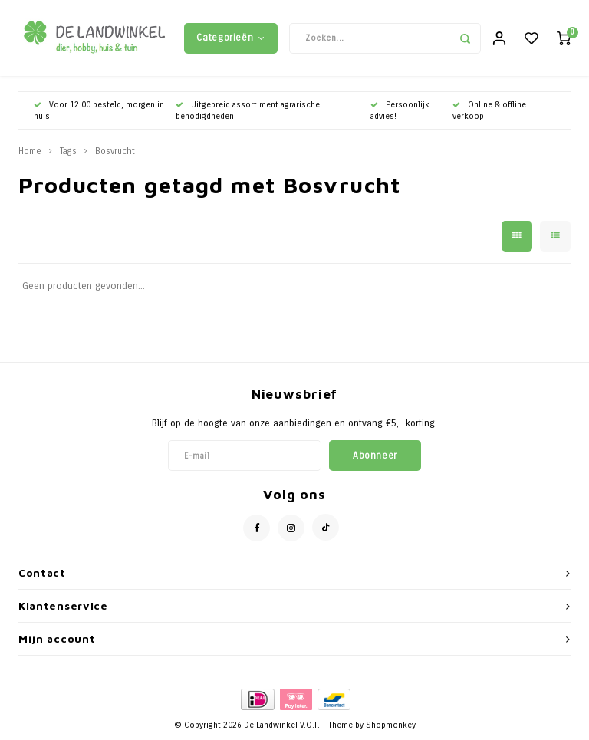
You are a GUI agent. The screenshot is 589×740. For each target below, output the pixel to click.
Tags (68, 151)
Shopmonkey (391, 726)
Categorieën (230, 37)
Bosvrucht (115, 151)
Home (29, 151)
